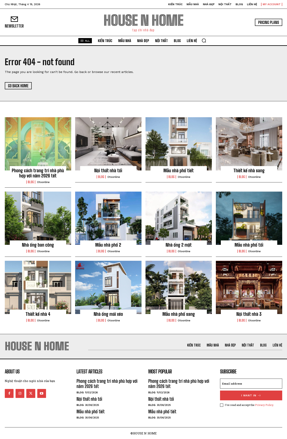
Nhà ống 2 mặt (179, 245)
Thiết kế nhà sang (249, 170)
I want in (251, 395)
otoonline (43, 182)
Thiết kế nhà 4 (38, 314)
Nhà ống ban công (38, 245)
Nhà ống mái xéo (108, 314)
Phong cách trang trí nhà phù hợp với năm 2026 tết (38, 173)
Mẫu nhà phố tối (249, 245)
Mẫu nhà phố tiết (178, 170)
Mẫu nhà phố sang (178, 314)
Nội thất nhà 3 (248, 314)
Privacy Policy (264, 405)
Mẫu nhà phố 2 (108, 245)
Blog (31, 182)
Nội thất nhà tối (108, 170)
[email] (251, 384)
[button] (204, 40)
